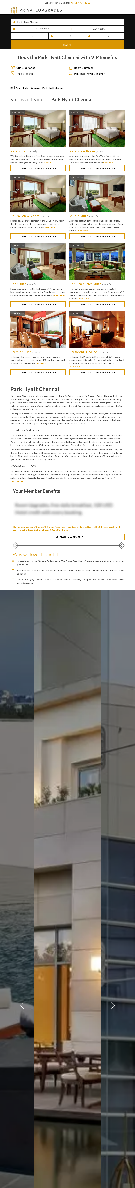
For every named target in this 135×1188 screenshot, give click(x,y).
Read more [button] (49, 163)
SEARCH (67, 44)
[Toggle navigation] (121, 10)
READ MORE (16, 482)
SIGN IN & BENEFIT (68, 538)
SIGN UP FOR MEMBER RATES (38, 169)
